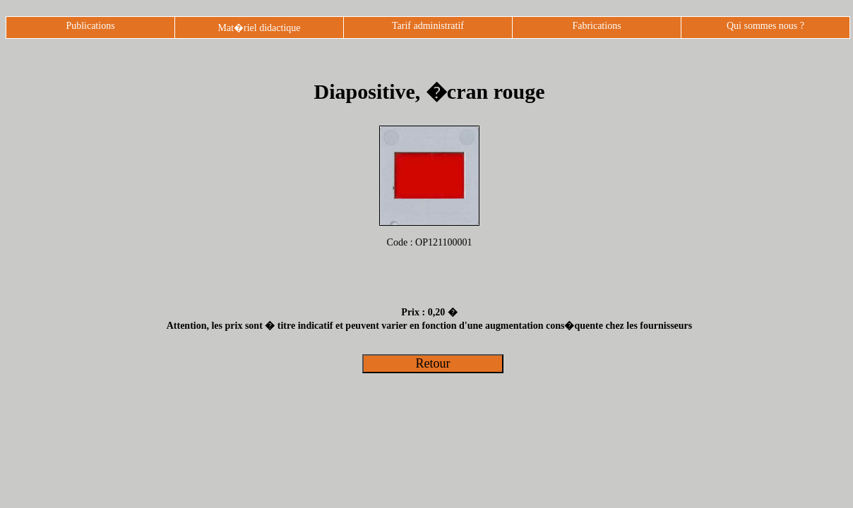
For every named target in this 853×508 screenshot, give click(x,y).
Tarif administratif (428, 25)
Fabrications (596, 25)
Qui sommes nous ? (765, 25)
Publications (90, 25)
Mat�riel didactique (258, 28)
